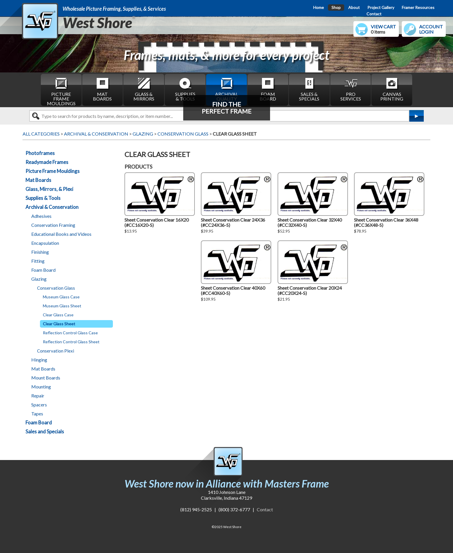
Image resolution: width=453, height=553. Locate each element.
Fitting (38, 261)
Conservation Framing (53, 225)
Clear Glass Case (58, 314)
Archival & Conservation (51, 207)
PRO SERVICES (350, 89)
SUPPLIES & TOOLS (185, 89)
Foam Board (43, 270)
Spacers (39, 404)
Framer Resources (418, 7)
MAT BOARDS (102, 89)
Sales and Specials (44, 431)
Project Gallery (380, 7)
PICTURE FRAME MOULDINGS (61, 91)
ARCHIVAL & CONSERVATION (96, 133)
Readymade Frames (46, 162)
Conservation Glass (56, 288)
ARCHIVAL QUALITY (226, 89)
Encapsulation (45, 243)
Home (318, 7)
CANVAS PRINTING (391, 89)
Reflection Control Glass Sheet (71, 341)
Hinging (39, 359)
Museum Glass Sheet (62, 305)
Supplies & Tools (42, 198)
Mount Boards (45, 377)
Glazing (39, 279)
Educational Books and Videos (61, 234)
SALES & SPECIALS (309, 89)
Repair (37, 395)
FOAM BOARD (268, 89)
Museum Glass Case (61, 296)
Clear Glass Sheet (59, 323)
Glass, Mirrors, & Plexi (49, 189)
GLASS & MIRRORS (143, 89)
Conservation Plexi (55, 350)
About (354, 7)
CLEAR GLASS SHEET (235, 133)
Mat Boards (38, 180)
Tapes (37, 413)
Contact (374, 13)
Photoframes (40, 153)
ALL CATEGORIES (41, 133)
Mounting (41, 386)
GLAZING (143, 133)
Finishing (40, 252)
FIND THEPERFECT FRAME (227, 107)
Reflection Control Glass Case (70, 332)
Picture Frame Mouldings (52, 171)
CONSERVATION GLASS (182, 133)
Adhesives (41, 216)
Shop (336, 7)
